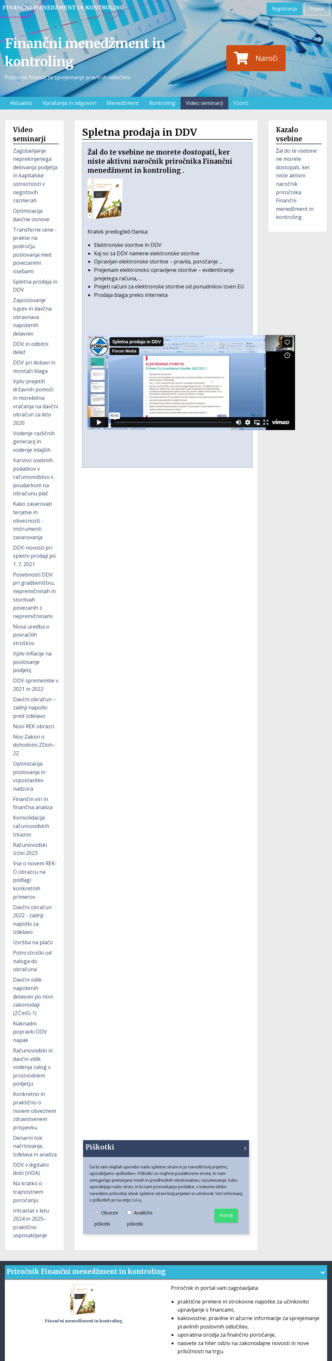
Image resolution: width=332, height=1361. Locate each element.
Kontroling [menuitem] (162, 103)
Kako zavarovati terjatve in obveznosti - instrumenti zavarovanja (32, 520)
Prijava (317, 9)
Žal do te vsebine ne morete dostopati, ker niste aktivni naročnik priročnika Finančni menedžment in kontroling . (296, 184)
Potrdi (226, 1215)
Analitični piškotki (144, 1219)
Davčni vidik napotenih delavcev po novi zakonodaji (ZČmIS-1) (33, 996)
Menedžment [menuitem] (123, 103)
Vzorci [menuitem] (240, 103)
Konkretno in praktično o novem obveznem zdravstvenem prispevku (34, 1110)
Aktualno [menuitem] (21, 103)
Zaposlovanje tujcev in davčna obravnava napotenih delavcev (32, 317)
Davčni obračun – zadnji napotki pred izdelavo (34, 707)
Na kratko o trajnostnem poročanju (28, 1191)
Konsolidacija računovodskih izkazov (31, 826)
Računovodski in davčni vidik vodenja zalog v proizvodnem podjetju (33, 1067)
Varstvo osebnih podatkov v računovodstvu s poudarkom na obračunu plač (33, 477)
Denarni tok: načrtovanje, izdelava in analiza (35, 1146)
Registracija (284, 9)
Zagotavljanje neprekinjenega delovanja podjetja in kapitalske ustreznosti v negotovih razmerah (35, 175)
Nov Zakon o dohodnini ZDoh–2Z (34, 745)
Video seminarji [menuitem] (204, 103)
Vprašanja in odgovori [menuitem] (69, 103)
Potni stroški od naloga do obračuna (32, 961)
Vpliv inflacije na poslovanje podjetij (32, 662)
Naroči (256, 58)
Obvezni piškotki (110, 1219)
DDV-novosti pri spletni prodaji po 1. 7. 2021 (34, 556)
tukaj (136, 1200)
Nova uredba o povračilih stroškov (31, 635)
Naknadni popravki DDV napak (30, 1032)
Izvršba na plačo (33, 942)
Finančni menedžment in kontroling (63, 7)
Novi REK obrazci (33, 726)
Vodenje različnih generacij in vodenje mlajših (34, 441)
